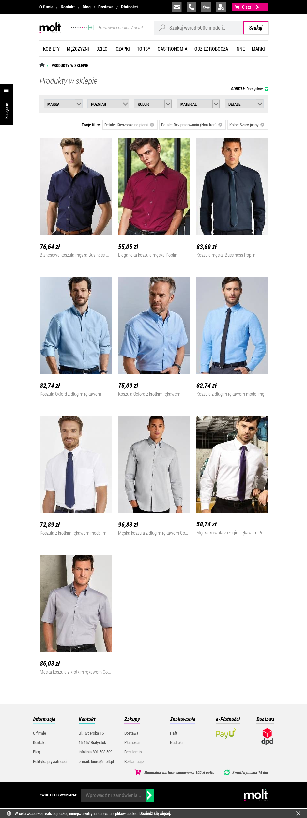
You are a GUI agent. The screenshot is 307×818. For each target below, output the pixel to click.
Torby (143, 48)
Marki (258, 48)
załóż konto (221, 7)
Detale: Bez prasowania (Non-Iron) (192, 125)
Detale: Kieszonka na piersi (129, 125)
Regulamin (133, 752)
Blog (87, 7)
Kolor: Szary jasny (247, 125)
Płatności (129, 7)
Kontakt (68, 7)
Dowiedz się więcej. (155, 813)
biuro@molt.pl (177, 7)
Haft (173, 733)
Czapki (123, 48)
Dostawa (105, 7)
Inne (240, 48)
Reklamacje (134, 761)
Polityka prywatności (50, 761)
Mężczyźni (78, 48)
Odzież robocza (211, 48)
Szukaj (255, 27)
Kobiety (51, 48)
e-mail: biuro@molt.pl (96, 761)
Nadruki (176, 742)
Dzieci (102, 48)
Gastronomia (172, 48)
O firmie (46, 7)
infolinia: (191, 7)
